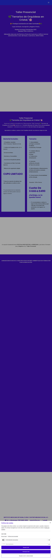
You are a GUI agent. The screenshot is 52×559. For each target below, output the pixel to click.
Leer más (3, 534)
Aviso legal (4, 536)
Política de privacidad (13, 536)
